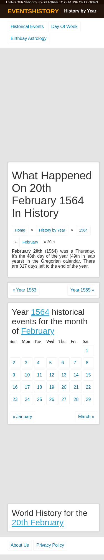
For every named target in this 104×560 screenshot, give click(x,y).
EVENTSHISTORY (33, 11)
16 (15, 387)
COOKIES (91, 2)
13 (64, 375)
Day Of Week (64, 26)
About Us (20, 545)
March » (86, 416)
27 (64, 399)
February (30, 242)
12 (51, 375)
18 (39, 387)
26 (51, 399)
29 (88, 399)
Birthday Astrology (29, 38)
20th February (38, 522)
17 (27, 387)
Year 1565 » (82, 290)
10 (27, 375)
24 (27, 399)
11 (39, 375)
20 (64, 387)
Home (20, 230)
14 (76, 375)
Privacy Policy (50, 545)
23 (15, 399)
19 (51, 387)
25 (39, 399)
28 (76, 399)
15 (88, 375)
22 (88, 387)
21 (76, 387)
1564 (83, 230)
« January (22, 416)
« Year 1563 (24, 290)
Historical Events (27, 26)
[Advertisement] (52, 105)
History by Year (80, 11)
